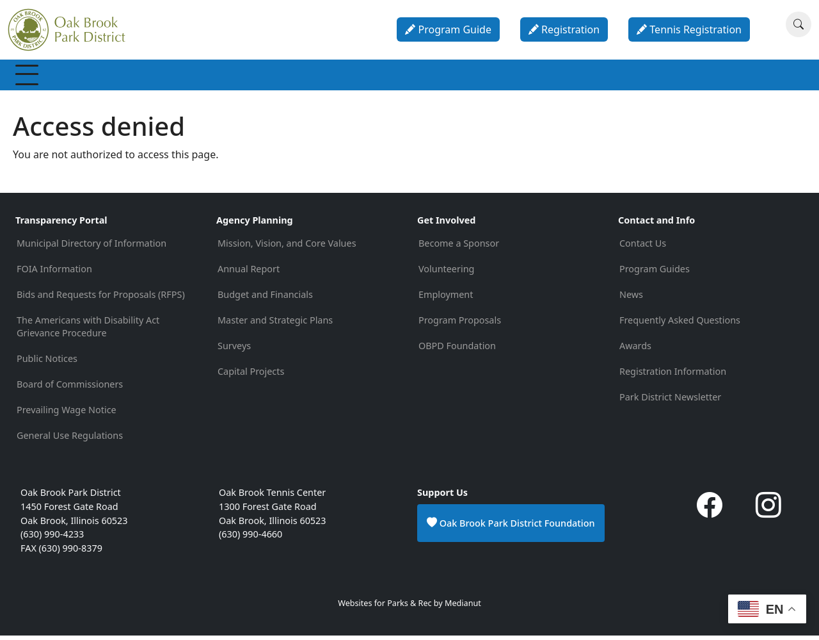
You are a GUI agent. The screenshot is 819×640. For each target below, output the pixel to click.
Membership (57, 76)
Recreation (136, 76)
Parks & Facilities (384, 76)
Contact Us (642, 248)
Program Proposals (459, 324)
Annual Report (249, 273)
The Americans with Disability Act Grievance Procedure (88, 330)
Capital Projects (251, 376)
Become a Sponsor (458, 248)
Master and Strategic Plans (275, 324)
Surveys (234, 350)
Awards (635, 350)
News (631, 299)
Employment (445, 299)
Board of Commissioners (70, 388)
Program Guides (654, 273)
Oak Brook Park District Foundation (511, 527)
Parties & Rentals (486, 76)
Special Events (289, 76)
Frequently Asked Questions (679, 324)
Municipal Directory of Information (91, 248)
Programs (208, 76)
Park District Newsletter (670, 401)
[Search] (798, 24)
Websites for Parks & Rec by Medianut (409, 607)
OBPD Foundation (457, 350)
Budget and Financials (265, 299)
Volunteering (446, 273)
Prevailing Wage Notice (66, 414)
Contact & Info (704, 76)
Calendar (571, 76)
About (631, 76)
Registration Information (672, 376)
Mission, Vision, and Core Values (287, 248)
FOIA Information (54, 273)
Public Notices (47, 363)
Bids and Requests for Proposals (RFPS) (101, 299)
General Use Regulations (70, 440)
